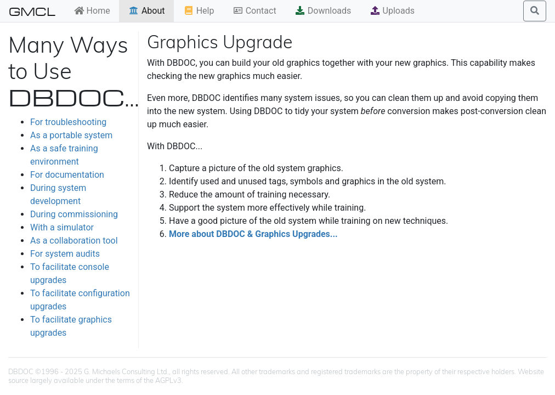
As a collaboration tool (74, 240)
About (146, 10)
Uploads (392, 10)
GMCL (32, 11)
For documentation (67, 175)
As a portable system (71, 135)
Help (198, 10)
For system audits (65, 254)
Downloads (323, 10)
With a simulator (62, 227)
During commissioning (74, 214)
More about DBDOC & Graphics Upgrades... (253, 234)
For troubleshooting (68, 122)
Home (91, 10)
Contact (254, 10)
